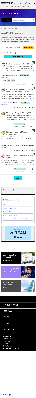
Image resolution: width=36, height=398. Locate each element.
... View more (31, 70)
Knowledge (9, 7)
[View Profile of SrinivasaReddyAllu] (7, 102)
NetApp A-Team (25, 7)
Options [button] (17, 47)
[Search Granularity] (6, 20)
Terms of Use (7, 339)
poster (13, 80)
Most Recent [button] (17, 56)
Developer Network (8, 212)
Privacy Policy (7, 341)
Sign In (30, 3)
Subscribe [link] (9, 47)
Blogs (17, 7)
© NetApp (7, 336)
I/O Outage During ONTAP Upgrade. (19, 113)
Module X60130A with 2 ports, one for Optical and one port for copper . (19, 90)
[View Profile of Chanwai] (5, 169)
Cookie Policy (7, 343)
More (17, 178)
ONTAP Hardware (24, 75)
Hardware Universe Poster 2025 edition (20, 64)
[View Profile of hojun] (4, 124)
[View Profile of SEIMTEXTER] (6, 145)
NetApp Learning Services (10, 215)
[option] (18, 233)
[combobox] (23, 20)
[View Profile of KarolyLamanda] (7, 75)
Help (34, 3)
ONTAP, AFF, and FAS (10, 28)
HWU (8, 80)
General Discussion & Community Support (15, 219)
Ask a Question (28, 47)
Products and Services (9, 208)
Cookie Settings (7, 346)
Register (26, 3)
